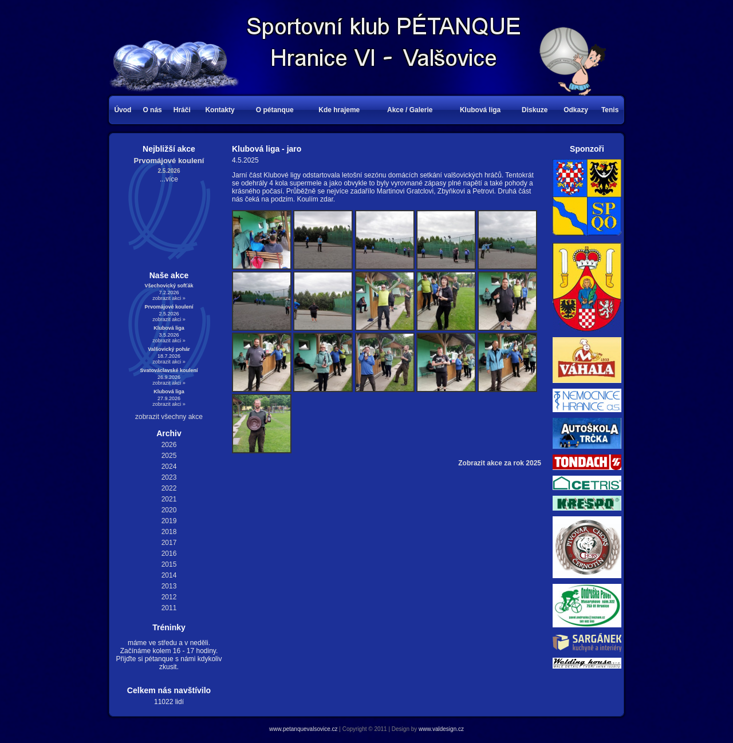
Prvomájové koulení (169, 160)
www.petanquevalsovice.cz (303, 729)
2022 (169, 488)
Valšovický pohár (169, 349)
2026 (169, 445)
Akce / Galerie (409, 110)
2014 (169, 575)
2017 (169, 543)
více (171, 179)
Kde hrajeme (339, 110)
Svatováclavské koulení (169, 370)
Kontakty (219, 110)
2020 (169, 510)
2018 (169, 532)
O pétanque (275, 110)
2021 (169, 499)
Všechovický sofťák (169, 285)
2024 (169, 467)
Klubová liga (480, 110)
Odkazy (575, 110)
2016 (169, 554)
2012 (169, 597)
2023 (169, 477)
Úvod (122, 110)
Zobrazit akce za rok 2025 (499, 463)
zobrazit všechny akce (169, 417)
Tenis (609, 110)
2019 (169, 521)
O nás (152, 110)
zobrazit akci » (169, 298)
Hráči (182, 110)
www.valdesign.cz (441, 729)
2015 (169, 564)
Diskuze (534, 110)
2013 (169, 586)
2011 (169, 608)
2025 (169, 456)
